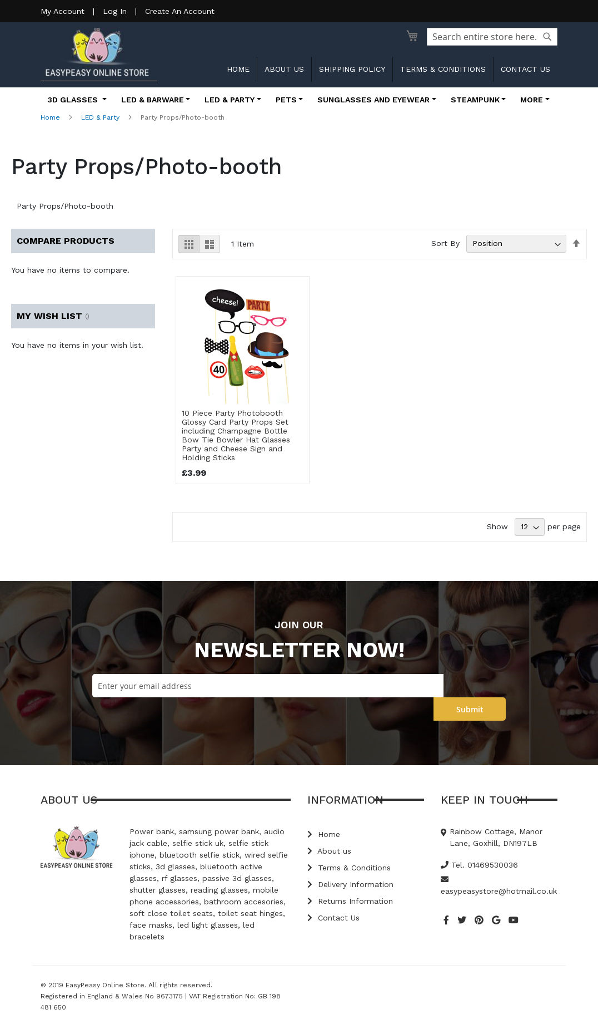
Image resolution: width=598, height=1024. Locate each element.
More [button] (531, 99)
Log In (115, 11)
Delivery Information (350, 884)
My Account (62, 11)
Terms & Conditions (443, 69)
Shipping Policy (352, 69)
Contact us (525, 69)
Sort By (445, 243)
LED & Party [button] (230, 99)
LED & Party (100, 117)
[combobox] (492, 37)
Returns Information (350, 901)
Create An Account (180, 11)
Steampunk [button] (475, 99)
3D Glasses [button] (74, 99)
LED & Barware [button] (152, 99)
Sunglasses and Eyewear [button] (373, 99)
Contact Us (333, 917)
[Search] (547, 37)
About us (284, 69)
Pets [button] (286, 99)
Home (238, 69)
